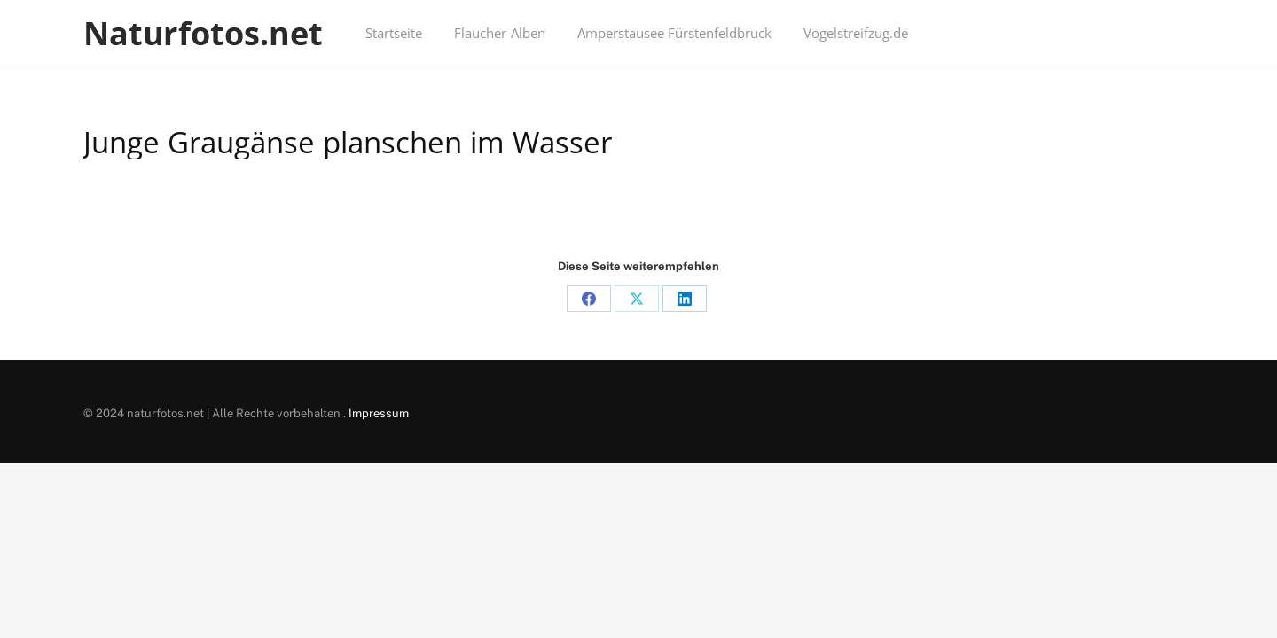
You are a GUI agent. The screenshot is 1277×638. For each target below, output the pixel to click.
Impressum (379, 413)
